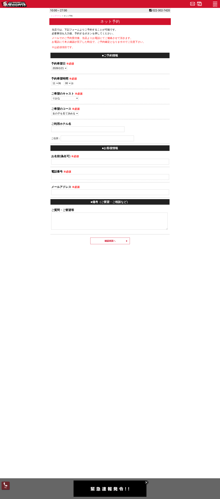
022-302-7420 (161, 10)
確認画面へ (110, 241)
